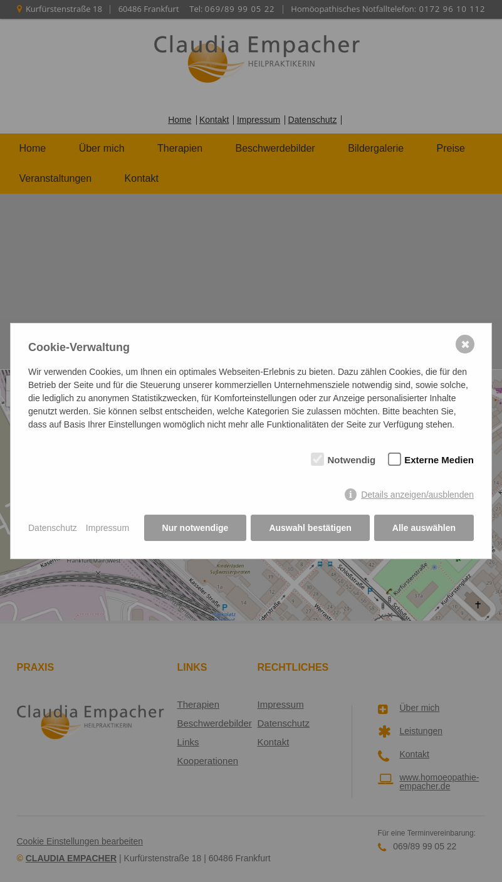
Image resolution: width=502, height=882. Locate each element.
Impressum (107, 528)
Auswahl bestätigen (310, 528)
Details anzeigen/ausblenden (417, 495)
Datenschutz (52, 528)
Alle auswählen (424, 528)
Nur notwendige (195, 528)
